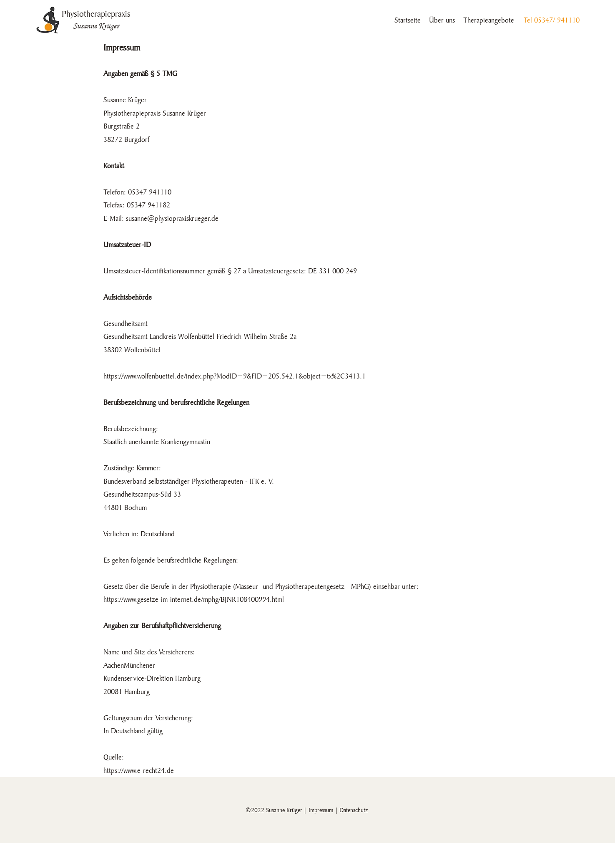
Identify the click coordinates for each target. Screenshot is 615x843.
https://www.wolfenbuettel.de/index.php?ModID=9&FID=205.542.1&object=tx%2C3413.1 (234, 376)
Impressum (321, 810)
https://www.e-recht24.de (138, 770)
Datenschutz (353, 810)
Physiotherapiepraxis (96, 13)
